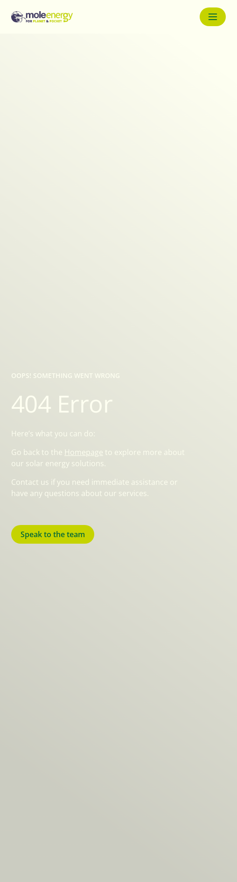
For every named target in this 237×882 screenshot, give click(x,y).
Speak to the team (53, 534)
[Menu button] (213, 16)
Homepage (83, 452)
